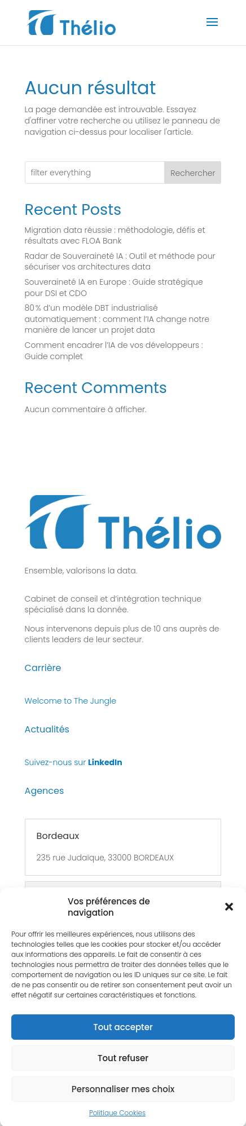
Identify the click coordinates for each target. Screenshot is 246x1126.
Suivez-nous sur (73, 762)
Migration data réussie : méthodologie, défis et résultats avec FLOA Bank (115, 235)
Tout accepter (122, 1033)
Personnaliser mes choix (123, 1095)
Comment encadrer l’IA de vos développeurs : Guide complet (114, 350)
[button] (229, 913)
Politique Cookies (117, 1119)
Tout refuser (123, 1064)
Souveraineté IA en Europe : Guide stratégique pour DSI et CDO (114, 287)
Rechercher (192, 173)
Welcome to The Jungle (70, 700)
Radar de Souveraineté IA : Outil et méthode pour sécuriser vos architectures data (120, 261)
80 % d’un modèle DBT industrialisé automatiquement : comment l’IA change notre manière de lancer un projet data (117, 318)
